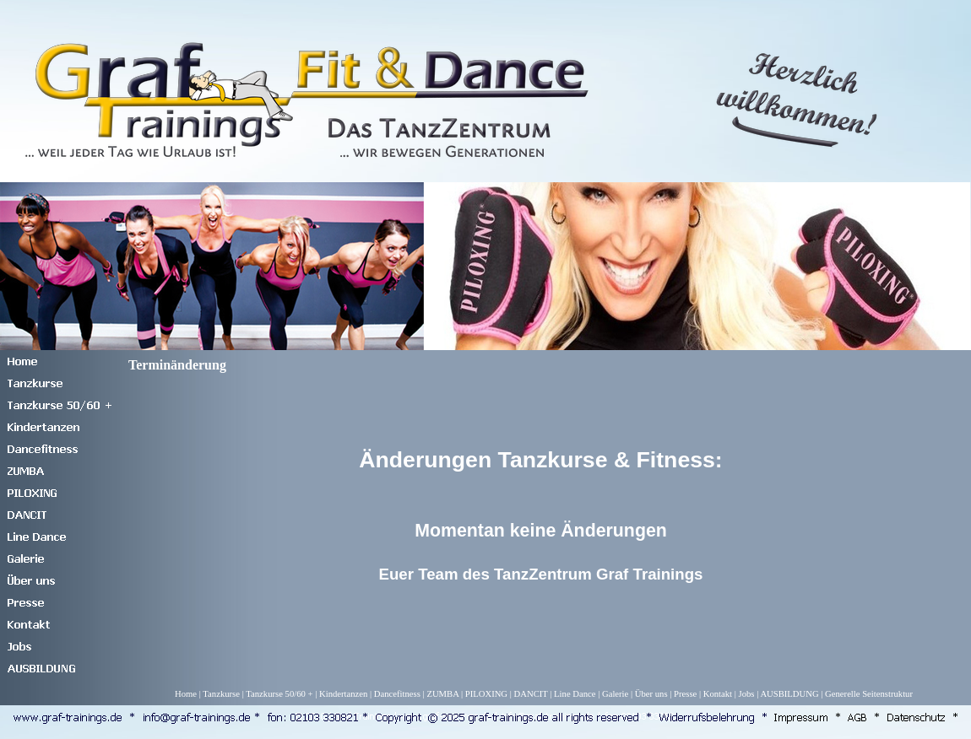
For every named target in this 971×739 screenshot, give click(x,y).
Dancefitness (397, 694)
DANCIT (531, 694)
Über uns (651, 694)
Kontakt (717, 694)
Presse (685, 694)
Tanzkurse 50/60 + (279, 694)
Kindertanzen (343, 694)
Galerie (615, 694)
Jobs (747, 694)
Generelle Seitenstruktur (869, 694)
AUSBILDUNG (789, 694)
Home (186, 694)
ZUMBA (442, 694)
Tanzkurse (221, 694)
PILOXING (486, 694)
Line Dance (574, 694)
